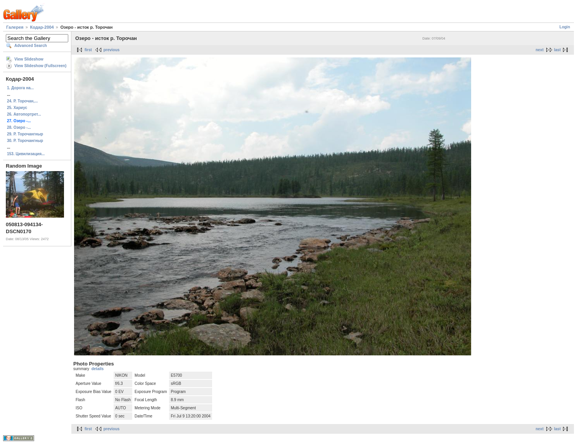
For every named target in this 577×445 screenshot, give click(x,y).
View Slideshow (28, 59)
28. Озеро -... (19, 127)
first (88, 50)
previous (112, 50)
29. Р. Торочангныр (25, 134)
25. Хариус (17, 108)
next (540, 50)
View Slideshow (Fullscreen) (40, 66)
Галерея (14, 27)
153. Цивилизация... (26, 154)
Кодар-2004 (42, 27)
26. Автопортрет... (24, 114)
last (557, 50)
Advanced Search (30, 45)
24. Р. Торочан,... (22, 101)
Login (565, 27)
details (98, 369)
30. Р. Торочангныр (25, 141)
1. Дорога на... (20, 88)
